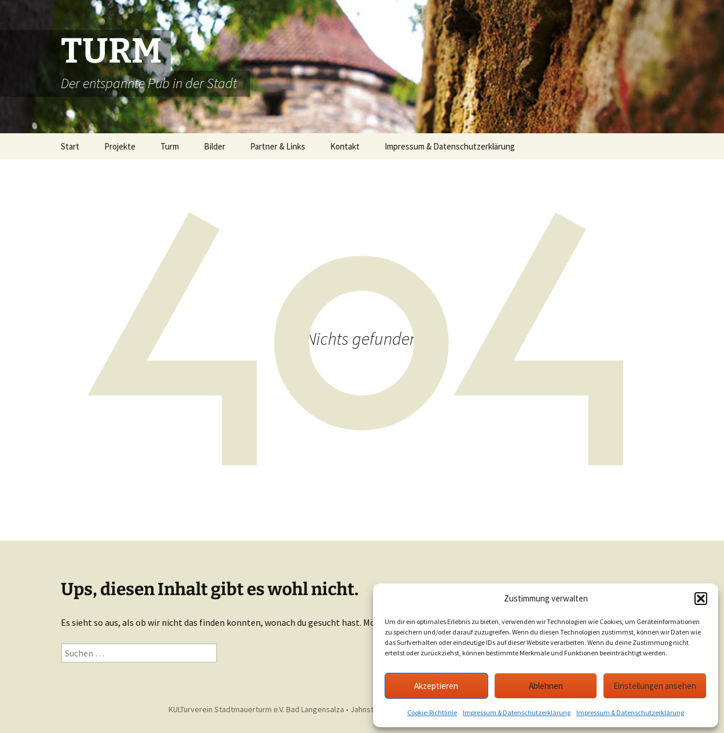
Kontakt (345, 146)
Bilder (214, 146)
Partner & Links (277, 146)
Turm (169, 146)
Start (70, 146)
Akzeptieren (436, 685)
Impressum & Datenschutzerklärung (517, 712)
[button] (701, 598)
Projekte (120, 146)
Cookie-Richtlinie (432, 712)
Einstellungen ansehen (654, 685)
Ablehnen (546, 685)
